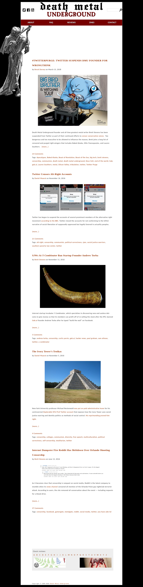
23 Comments (37, 154)
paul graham (92, 338)
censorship (36, 161)
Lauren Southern (45, 164)
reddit (76, 512)
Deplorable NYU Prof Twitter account (58, 412)
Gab (111, 161)
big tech (93, 157)
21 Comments (37, 239)
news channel (52, 487)
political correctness (73, 242)
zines (91, 22)
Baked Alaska (52, 157)
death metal (58, 161)
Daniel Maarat (40, 178)
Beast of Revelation (66, 157)
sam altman (103, 338)
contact (112, 22)
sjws (84, 242)
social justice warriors (96, 242)
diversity (68, 437)
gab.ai (34, 164)
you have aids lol (104, 512)
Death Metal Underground (59, 584)
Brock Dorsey (40, 69)
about (31, 22)
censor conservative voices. (93, 136)
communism (47, 161)
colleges (50, 437)
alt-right (40, 242)
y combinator (44, 342)
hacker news (81, 338)
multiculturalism (90, 437)
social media (85, 512)
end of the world (101, 161)
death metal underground (74, 161)
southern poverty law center (43, 246)
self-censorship (49, 441)
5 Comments (37, 335)
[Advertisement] (74, 42)
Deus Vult (90, 161)
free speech (78, 437)
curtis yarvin (64, 338)
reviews (71, 22)
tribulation (74, 164)
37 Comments (37, 508)
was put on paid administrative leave (89, 408)
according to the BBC (49, 221)
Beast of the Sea (82, 157)
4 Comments (37, 433)
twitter (82, 164)
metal (55, 164)
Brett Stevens (40, 260)
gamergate (59, 512)
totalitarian (60, 441)
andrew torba (42, 338)
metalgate (69, 512)
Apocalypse (41, 157)
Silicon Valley (63, 164)
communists (59, 242)
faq (51, 22)
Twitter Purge (91, 164)
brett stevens (103, 157)
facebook (50, 512)
